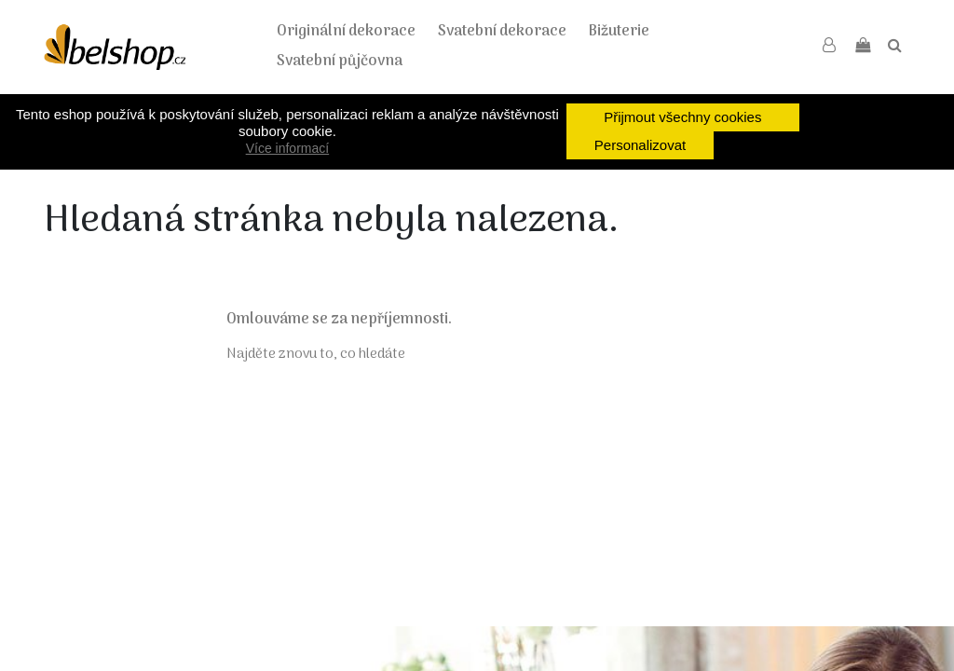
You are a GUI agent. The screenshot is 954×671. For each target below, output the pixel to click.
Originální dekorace (346, 32)
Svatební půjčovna (339, 61)
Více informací (287, 148)
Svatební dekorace (502, 32)
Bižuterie (619, 32)
